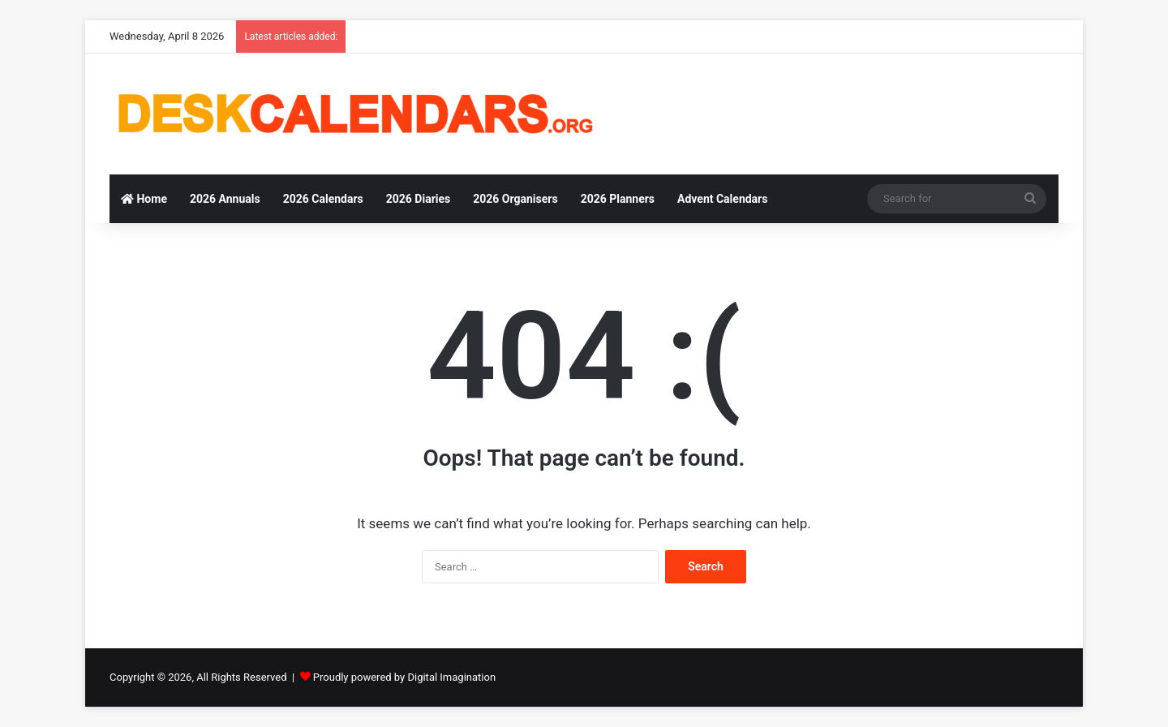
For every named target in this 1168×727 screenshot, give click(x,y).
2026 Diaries (418, 198)
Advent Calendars (722, 198)
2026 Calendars (323, 198)
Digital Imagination (451, 677)
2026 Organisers (515, 198)
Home (144, 198)
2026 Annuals (225, 198)
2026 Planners (618, 198)
